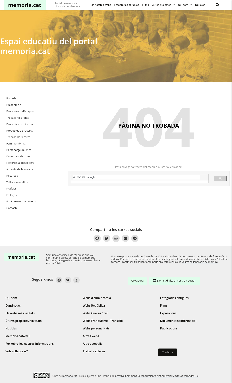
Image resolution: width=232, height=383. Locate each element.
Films (145, 5)
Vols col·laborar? (16, 351)
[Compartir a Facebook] (97, 238)
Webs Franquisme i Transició (103, 321)
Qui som (185, 5)
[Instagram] (76, 280)
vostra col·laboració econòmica (200, 262)
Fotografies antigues (126, 5)
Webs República (94, 305)
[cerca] (136, 177)
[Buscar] (217, 5)
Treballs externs (94, 351)
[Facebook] (59, 280)
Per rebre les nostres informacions (29, 344)
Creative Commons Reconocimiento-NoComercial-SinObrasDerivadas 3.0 (156, 376)
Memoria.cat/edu (17, 336)
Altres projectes (163, 5)
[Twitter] (68, 280)
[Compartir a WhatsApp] (116, 238)
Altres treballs (92, 344)
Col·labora (137, 280)
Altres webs (91, 336)
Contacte (167, 352)
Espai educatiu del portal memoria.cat (48, 46)
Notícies (200, 5)
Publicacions (168, 328)
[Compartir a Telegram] (134, 238)
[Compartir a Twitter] (106, 238)
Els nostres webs (101, 5)
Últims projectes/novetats (23, 321)
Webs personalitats (96, 328)
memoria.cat (69, 376)
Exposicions (168, 313)
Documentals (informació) (178, 321)
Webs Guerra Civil (95, 313)
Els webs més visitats (20, 313)
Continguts (13, 305)
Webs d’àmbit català (97, 298)
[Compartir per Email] (125, 238)
